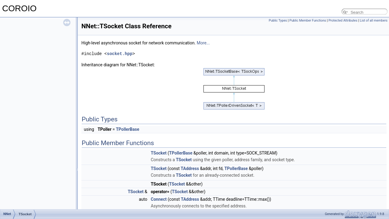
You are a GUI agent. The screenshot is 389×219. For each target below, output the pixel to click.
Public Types (278, 21)
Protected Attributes (343, 21)
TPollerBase (127, 129)
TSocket (158, 153)
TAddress (190, 168)
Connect (158, 199)
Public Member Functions (307, 21)
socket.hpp (119, 54)
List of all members (373, 21)
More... (203, 42)
